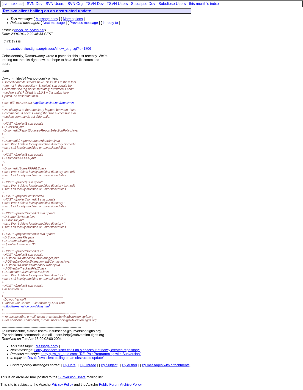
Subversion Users (72, 377)
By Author (129, 365)
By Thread (88, 365)
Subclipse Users (172, 4)
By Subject (109, 365)
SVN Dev (34, 4)
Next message (54, 23)
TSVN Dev (95, 4)
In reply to (110, 23)
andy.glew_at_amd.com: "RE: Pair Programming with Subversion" (91, 354)
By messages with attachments (166, 365)
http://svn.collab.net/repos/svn (53, 103)
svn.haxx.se (13, 4)
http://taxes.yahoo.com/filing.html (27, 306)
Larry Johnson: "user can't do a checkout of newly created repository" (87, 350)
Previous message (84, 23)
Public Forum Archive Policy (120, 384)
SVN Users (54, 4)
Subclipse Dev (143, 4)
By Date (69, 365)
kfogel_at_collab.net (29, 30)
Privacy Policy (62, 384)
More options (73, 19)
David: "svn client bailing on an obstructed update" (65, 358)
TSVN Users (117, 4)
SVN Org (75, 4)
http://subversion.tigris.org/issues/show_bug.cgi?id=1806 (48, 48)
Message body (47, 19)
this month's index (204, 4)
